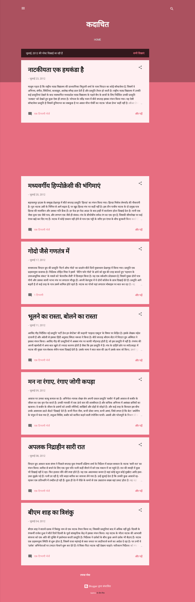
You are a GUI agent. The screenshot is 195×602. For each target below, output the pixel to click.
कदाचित (97, 24)
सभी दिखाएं (138, 53)
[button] (140, 68)
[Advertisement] (163, 100)
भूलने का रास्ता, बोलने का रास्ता (62, 316)
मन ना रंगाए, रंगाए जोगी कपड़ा (61, 381)
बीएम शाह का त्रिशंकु (51, 512)
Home (97, 39)
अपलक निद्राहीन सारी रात (56, 447)
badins (93, 593)
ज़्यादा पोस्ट (85, 575)
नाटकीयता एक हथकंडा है (56, 69)
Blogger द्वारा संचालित (97, 586)
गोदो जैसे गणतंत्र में (48, 251)
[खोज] (172, 9)
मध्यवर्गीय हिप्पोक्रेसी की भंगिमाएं (64, 185)
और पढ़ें (138, 113)
